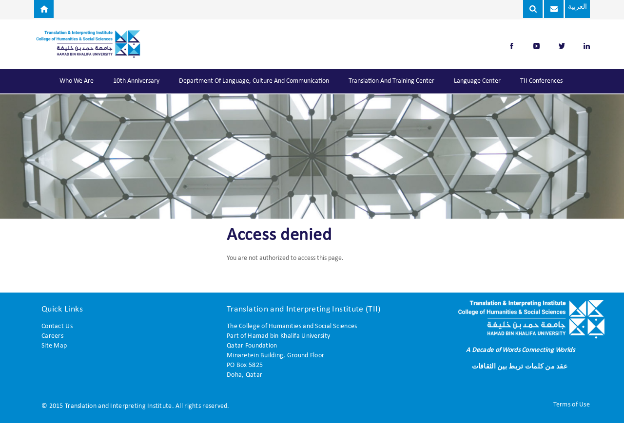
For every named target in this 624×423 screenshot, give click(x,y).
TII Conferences (541, 81)
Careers (52, 336)
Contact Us (57, 326)
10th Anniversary (136, 81)
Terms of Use (571, 404)
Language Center (477, 81)
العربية (575, 7)
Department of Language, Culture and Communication (254, 81)
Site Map (54, 345)
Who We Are (76, 81)
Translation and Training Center (391, 81)
